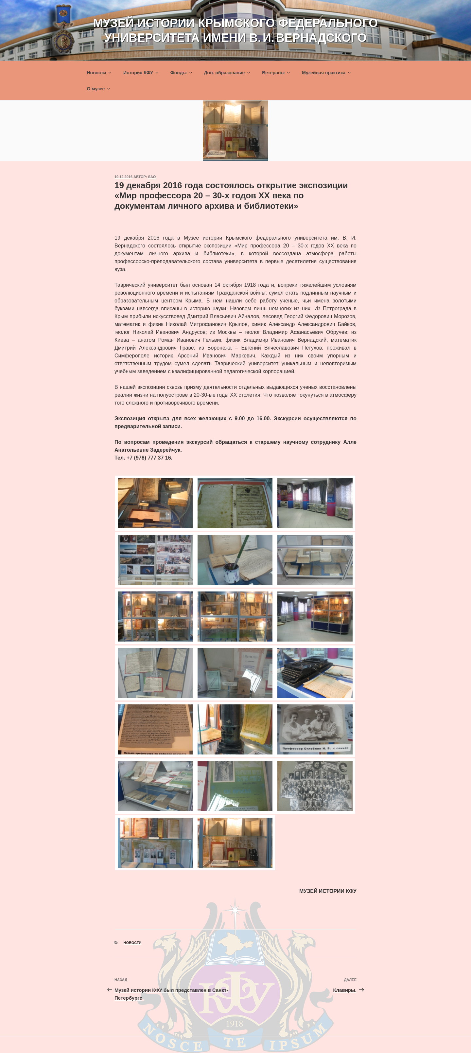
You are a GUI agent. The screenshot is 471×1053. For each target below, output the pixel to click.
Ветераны (276, 72)
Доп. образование (227, 72)
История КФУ (141, 72)
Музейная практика (327, 72)
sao (152, 177)
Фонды (181, 72)
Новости (100, 72)
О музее (99, 88)
